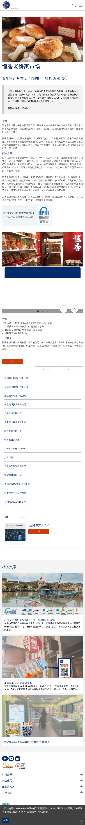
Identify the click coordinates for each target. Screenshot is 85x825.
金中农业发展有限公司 (15, 422)
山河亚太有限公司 (13, 431)
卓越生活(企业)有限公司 (16, 387)
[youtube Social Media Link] (11, 758)
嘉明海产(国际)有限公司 (16, 378)
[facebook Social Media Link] (5, 758)
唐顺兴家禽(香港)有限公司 (17, 484)
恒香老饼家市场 (12, 440)
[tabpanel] (42, 272)
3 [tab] (47, 311)
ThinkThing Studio (14, 448)
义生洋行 (8, 457)
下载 (12, 361)
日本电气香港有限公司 (15, 466)
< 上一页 (47, 369)
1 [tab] (37, 311)
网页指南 (6, 804)
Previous (63, 309)
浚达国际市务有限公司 (15, 395)
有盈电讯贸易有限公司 (15, 404)
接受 (5, 820)
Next (74, 309)
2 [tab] (42, 311)
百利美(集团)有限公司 (15, 501)
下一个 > (71, 369)
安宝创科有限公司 (13, 475)
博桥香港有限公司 (13, 413)
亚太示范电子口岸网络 (15, 493)
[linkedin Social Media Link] (17, 758)
